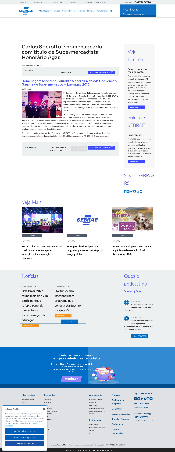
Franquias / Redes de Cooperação (50, 412)
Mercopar (47, 429)
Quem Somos (93, 424)
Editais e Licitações (38, 2)
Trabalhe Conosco (120, 419)
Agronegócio (48, 399)
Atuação (92, 431)
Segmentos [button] (49, 395)
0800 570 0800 (144, 1)
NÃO (83, 149)
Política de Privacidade (96, 408)
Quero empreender (28, 399)
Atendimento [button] (95, 395)
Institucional (22, 2)
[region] (24, 428)
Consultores (73, 2)
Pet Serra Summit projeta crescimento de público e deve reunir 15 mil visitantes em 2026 (132, 250)
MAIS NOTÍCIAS (69, 322)
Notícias (90, 11)
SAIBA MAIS (133, 107)
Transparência (93, 434)
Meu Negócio (45, 11)
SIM (75, 149)
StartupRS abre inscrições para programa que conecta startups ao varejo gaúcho (85, 250)
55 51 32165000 (141, 417)
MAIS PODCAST (139, 336)
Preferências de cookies (24, 444)
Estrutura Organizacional (97, 427)
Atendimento (102, 11)
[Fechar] (44, 409)
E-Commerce (48, 408)
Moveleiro (47, 419)
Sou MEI (24, 402)
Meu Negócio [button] (28, 395)
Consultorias (79, 11)
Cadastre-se (118, 424)
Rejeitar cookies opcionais (24, 437)
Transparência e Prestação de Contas (95, 2)
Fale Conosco (93, 405)
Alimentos (47, 402)
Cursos (57, 11)
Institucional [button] (95, 420)
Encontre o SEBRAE (57, 2)
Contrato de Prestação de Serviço (97, 412)
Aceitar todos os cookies (24, 431)
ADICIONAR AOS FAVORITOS (101, 72)
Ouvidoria (92, 402)
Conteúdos (67, 11)
